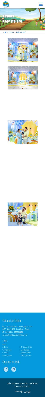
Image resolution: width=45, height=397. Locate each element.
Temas (11, 32)
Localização (25, 350)
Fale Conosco (25, 356)
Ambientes (6, 350)
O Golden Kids (26, 347)
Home (5, 347)
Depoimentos (25, 353)
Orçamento (7, 356)
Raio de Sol (20, 32)
